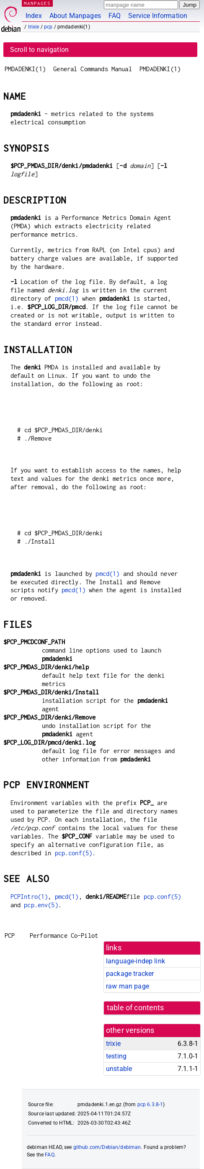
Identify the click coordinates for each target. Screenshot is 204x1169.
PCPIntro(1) (29, 896)
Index (34, 16)
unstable (119, 1069)
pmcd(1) (67, 298)
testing (116, 1056)
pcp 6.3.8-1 (150, 1104)
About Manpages (75, 16)
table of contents (135, 1008)
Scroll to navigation (39, 50)
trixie (33, 27)
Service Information (157, 16)
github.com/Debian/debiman (107, 1147)
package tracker (130, 974)
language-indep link (135, 961)
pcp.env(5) (41, 904)
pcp (48, 27)
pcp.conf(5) (74, 853)
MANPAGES (37, 3)
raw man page (127, 986)
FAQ (114, 16)
